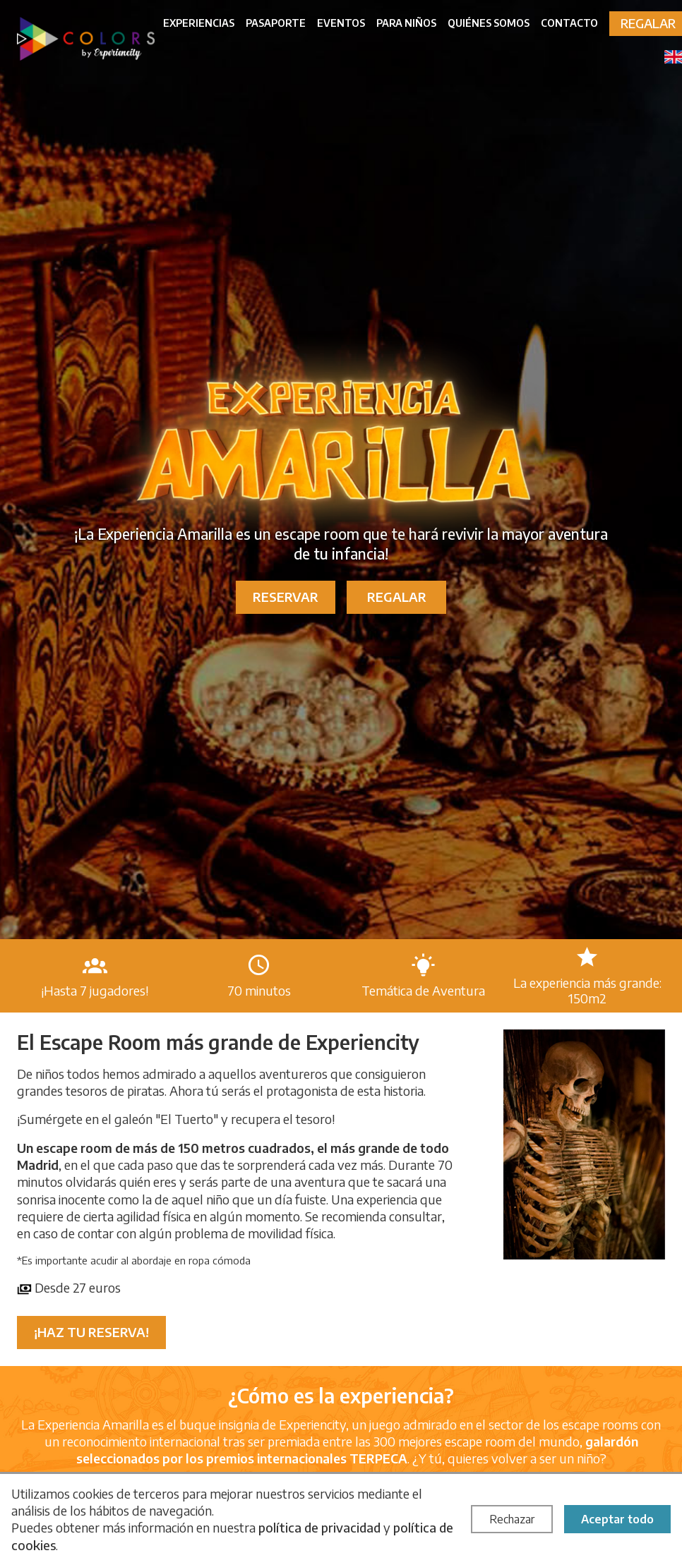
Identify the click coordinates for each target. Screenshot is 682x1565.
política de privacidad (319, 1527)
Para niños (406, 23)
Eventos (341, 23)
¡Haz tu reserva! (91, 1332)
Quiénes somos (489, 23)
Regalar (396, 596)
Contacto (569, 23)
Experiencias (198, 23)
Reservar (285, 596)
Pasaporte (276, 23)
